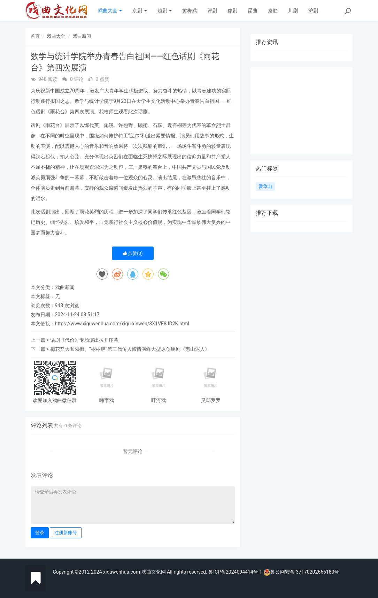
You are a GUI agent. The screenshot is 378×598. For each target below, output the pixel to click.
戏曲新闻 (82, 36)
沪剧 (313, 10)
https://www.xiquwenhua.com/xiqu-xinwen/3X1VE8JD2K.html (122, 323)
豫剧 (232, 10)
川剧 (293, 10)
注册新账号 (65, 532)
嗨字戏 (106, 400)
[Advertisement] (301, 110)
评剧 (212, 10)
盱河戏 (158, 400)
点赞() (133, 253)
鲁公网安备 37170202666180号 (301, 572)
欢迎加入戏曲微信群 (55, 400)
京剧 (139, 10)
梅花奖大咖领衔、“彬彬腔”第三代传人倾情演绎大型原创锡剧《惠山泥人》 (130, 349)
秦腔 (273, 10)
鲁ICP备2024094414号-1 (235, 572)
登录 (39, 532)
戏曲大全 (110, 10)
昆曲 (252, 10)
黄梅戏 (189, 10)
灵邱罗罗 (211, 400)
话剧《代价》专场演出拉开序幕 (84, 340)
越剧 (164, 10)
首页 (35, 36)
